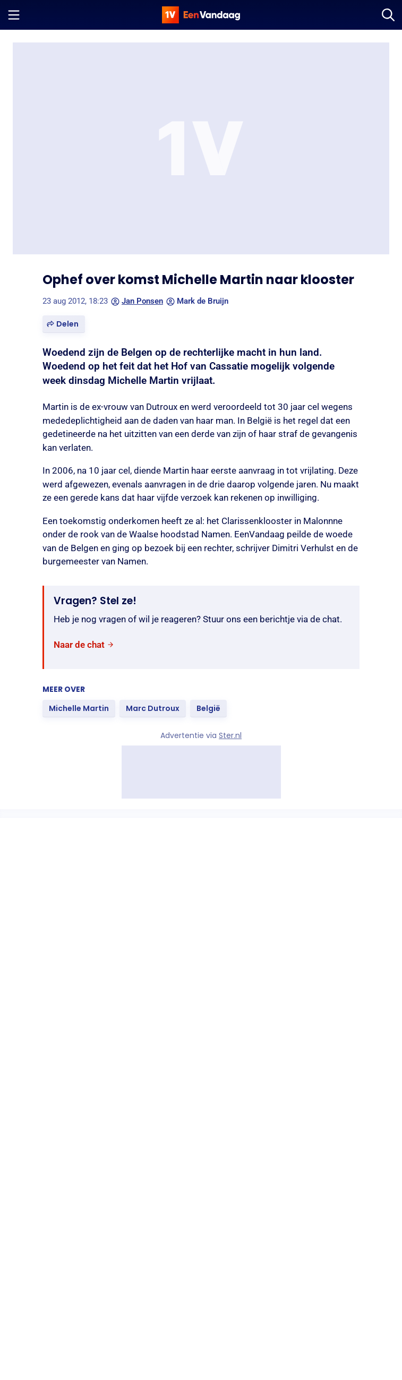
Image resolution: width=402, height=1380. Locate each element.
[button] (63, 324)
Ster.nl (230, 735)
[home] (201, 14)
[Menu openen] (13, 15)
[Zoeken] (388, 15)
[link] (84, 645)
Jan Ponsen (137, 301)
